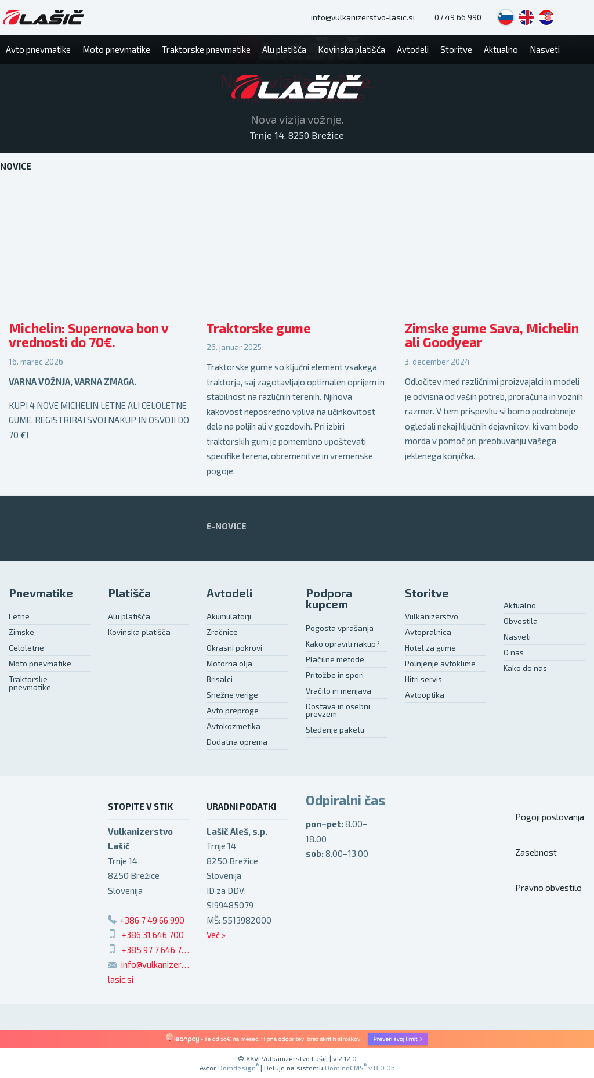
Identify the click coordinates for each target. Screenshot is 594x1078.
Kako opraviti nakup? (343, 643)
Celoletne (26, 647)
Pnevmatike (41, 593)
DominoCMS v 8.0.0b (360, 1067)
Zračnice (222, 632)
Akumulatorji (229, 616)
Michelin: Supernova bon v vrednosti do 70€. (88, 335)
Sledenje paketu (335, 729)
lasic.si (120, 979)
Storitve (427, 593)
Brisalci (220, 679)
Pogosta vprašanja (340, 628)
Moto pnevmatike (40, 663)
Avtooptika (424, 695)
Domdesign (238, 1067)
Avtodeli (229, 593)
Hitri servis (423, 679)
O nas (514, 652)
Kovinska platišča (139, 632)
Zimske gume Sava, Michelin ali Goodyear (492, 335)
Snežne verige (232, 695)
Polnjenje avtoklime (440, 663)
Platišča (129, 593)
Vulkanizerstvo (431, 616)
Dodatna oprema (237, 742)
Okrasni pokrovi (234, 647)
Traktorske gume (259, 328)
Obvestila (521, 621)
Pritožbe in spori (335, 675)
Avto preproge (233, 710)
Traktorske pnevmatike (30, 683)
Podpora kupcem (329, 598)
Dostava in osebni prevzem (338, 710)
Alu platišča (129, 616)
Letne (19, 616)
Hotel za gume (430, 647)
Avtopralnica (428, 632)
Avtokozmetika (233, 726)
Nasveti (517, 636)
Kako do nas (525, 668)
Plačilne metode (335, 659)
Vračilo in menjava (338, 690)
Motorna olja (229, 663)
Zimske (21, 632)
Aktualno (520, 605)
